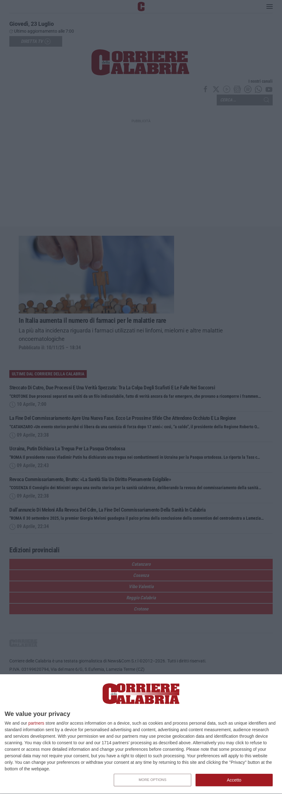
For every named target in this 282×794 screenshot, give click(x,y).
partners (36, 723)
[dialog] (141, 734)
